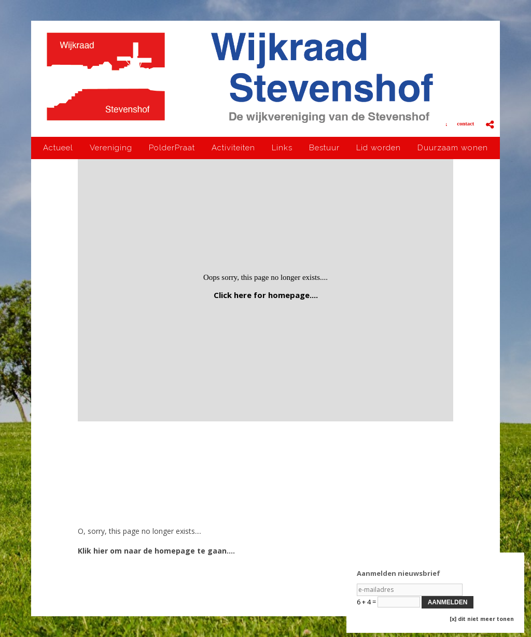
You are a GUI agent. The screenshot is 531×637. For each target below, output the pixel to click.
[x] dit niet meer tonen (482, 618)
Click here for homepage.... (266, 295)
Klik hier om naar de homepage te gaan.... (156, 551)
